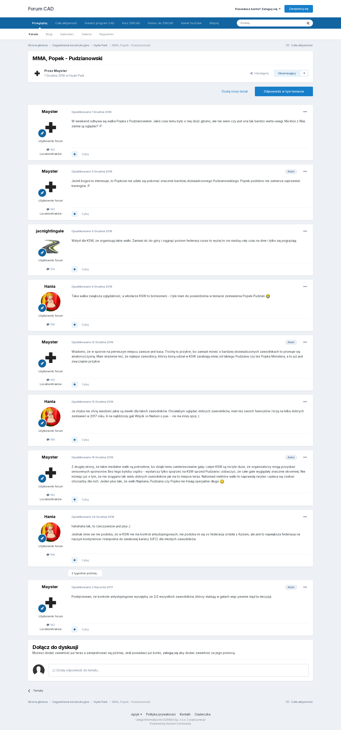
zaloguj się (170, 653)
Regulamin (106, 34)
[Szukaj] (259, 23)
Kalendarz (67, 34)
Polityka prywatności (161, 714)
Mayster (60, 71)
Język (136, 714)
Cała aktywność (66, 23)
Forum (33, 34)
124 (51, 269)
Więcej (214, 23)
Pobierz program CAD (99, 23)
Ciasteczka (203, 714)
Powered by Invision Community (170, 723)
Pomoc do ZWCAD (160, 23)
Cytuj (85, 154)
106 (51, 324)
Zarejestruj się (298, 8)
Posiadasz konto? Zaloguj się (258, 9)
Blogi (49, 34)
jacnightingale (50, 231)
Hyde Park (76, 75)
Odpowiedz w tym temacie (284, 91)
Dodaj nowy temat (235, 91)
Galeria (87, 34)
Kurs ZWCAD (131, 23)
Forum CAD (41, 9)
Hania (49, 286)
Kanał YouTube (191, 23)
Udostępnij (259, 73)
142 (51, 149)
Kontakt (185, 714)
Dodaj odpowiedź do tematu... (76, 670)
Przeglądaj (39, 25)
